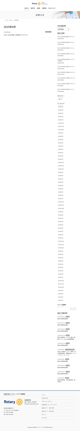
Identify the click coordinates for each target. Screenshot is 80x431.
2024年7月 (60, 179)
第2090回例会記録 (62, 367)
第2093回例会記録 (62, 331)
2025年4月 (60, 149)
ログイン (44, 414)
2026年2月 (60, 116)
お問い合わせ (45, 398)
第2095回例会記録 (62, 319)
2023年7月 (60, 218)
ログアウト (44, 418)
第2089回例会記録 (62, 374)
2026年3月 (60, 113)
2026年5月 (60, 106)
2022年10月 (61, 248)
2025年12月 (61, 123)
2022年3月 (60, 271)
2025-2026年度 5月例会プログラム (65, 42)
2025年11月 (61, 126)
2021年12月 (61, 280)
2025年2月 (60, 156)
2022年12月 (61, 241)
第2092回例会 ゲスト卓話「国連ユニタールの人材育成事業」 (66, 338)
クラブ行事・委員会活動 (70, 349)
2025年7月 (60, 139)
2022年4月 (60, 267)
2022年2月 (60, 274)
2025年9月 (60, 133)
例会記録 (67, 316)
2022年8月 (60, 254)
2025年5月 (60, 146)
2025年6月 (60, 143)
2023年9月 (60, 211)
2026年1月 (60, 120)
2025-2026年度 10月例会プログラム (66, 83)
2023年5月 (60, 225)
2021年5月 (60, 300)
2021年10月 (61, 287)
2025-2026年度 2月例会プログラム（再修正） (65, 60)
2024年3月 (60, 192)
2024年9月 (60, 172)
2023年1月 (60, 238)
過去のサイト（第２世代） (48, 411)
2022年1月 (60, 277)
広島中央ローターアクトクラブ (49, 404)
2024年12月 (61, 162)
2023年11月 (61, 205)
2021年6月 (60, 297)
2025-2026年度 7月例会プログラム (16, 35)
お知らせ (48, 32)
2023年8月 (60, 215)
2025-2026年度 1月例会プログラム (65, 66)
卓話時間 (67, 335)
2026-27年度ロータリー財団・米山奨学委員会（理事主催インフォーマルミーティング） (66, 353)
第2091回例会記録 (62, 361)
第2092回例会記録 (62, 345)
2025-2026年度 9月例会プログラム (65, 89)
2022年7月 (60, 257)
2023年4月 (60, 228)
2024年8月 (60, 175)
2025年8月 (60, 136)
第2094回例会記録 (62, 325)
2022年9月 (60, 251)
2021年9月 (60, 290)
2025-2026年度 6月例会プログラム (65, 36)
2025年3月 (60, 152)
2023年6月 (60, 221)
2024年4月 (60, 189)
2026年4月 (60, 110)
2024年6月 (60, 182)
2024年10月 (61, 169)
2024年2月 (60, 195)
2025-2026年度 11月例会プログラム (66, 78)
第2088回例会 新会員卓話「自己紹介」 (66, 381)
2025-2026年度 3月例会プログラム (65, 53)
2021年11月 (61, 284)
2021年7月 (60, 294)
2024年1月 (60, 198)
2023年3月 (60, 231)
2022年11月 (61, 244)
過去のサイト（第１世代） (48, 408)
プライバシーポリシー (47, 401)
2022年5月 (60, 264)
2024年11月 (61, 166)
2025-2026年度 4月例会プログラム (65, 48)
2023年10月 (61, 208)
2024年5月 (60, 185)
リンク (43, 395)
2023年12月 (61, 202)
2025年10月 (61, 129)
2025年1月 (60, 159)
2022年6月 (60, 261)
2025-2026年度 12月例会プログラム (66, 72)
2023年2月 (60, 234)
